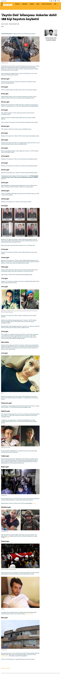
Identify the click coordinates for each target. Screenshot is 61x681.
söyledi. (34, 503)
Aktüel (8, 668)
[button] (58, 8)
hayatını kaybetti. (29, 613)
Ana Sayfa (3, 668)
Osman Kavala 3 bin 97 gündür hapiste (50, 39)
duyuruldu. (7, 537)
